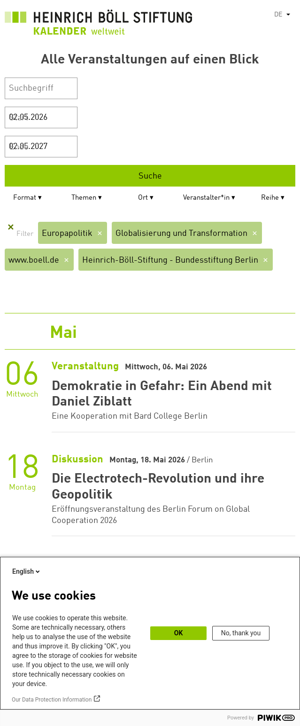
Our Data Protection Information (52, 699)
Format (24, 198)
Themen (83, 198)
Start (18, 118)
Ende (19, 147)
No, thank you (241, 633)
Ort (143, 198)
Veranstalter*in (206, 198)
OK (178, 633)
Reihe (270, 198)
